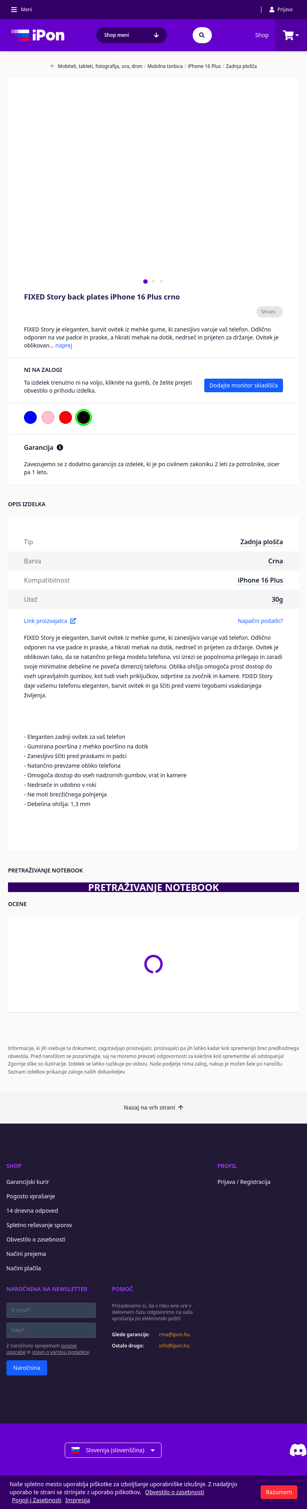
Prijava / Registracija (244, 1182)
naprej (63, 345)
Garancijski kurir (27, 1182)
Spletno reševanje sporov (39, 1225)
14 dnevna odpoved (32, 1210)
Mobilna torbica (163, 66)
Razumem (279, 1492)
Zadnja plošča (240, 66)
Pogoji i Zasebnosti (37, 1500)
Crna (275, 561)
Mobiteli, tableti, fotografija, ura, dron (96, 66)
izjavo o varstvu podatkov (60, 1352)
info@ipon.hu (174, 1346)
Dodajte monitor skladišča (243, 385)
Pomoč (122, 1289)
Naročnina (26, 1367)
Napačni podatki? (260, 621)
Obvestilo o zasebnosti (36, 1239)
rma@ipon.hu (174, 1334)
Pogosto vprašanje (30, 1196)
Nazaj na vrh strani (153, 1107)
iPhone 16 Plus (202, 66)
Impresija (77, 1500)
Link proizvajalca (50, 621)
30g (277, 599)
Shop (262, 35)
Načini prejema (26, 1254)
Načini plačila (23, 1268)
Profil (227, 1166)
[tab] (145, 281)
